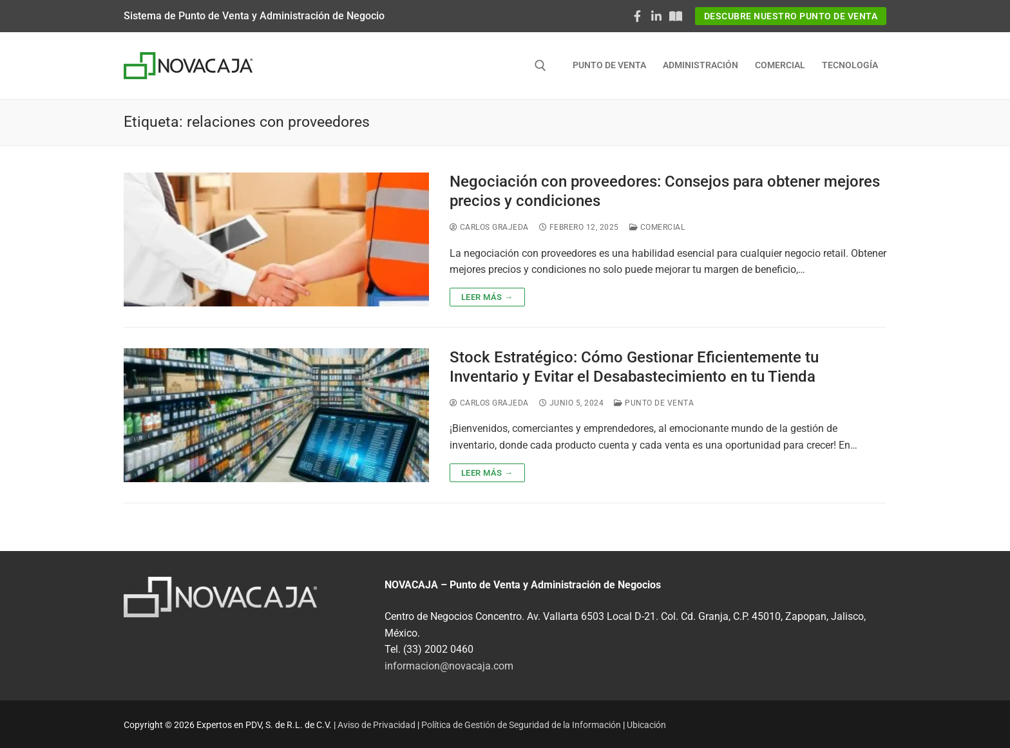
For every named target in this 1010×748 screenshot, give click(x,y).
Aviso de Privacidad (376, 725)
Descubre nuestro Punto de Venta (791, 16)
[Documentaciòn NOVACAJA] (676, 16)
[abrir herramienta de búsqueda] (540, 65)
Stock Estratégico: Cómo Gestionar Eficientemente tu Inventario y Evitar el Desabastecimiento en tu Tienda (634, 366)
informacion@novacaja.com (449, 666)
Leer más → (487, 297)
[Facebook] (638, 16)
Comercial (657, 227)
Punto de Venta (654, 402)
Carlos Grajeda (489, 227)
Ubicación (646, 725)
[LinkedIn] (656, 16)
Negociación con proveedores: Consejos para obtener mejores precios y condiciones (665, 191)
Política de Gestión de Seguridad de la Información (521, 725)
